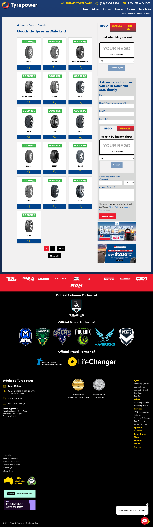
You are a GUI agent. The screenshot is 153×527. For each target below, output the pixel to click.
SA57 (80, 131)
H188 (54, 62)
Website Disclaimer (11, 461)
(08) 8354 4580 (109, 3)
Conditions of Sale (32, 523)
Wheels (95, 9)
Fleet (124, 13)
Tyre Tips (137, 396)
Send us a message (16, 403)
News (139, 13)
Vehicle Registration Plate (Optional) (109, 178)
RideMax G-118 (29, 97)
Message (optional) (107, 187)
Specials (119, 9)
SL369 (54, 201)
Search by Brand (141, 390)
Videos (147, 13)
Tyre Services (139, 421)
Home (21, 25)
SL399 (29, 236)
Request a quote (136, 3)
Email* (102, 111)
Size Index (7, 455)
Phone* (112, 103)
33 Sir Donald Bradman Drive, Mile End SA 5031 (22, 392)
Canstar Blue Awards (11, 464)
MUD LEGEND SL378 (80, 62)
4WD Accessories (141, 412)
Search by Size (140, 387)
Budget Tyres (8, 468)
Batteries (137, 415)
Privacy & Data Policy (17, 523)
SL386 (80, 201)
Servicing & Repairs (142, 418)
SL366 (29, 201)
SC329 (54, 166)
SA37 (54, 131)
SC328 (29, 166)
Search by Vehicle (141, 384)
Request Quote (108, 216)
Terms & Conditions (11, 458)
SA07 (29, 131)
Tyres (85, 9)
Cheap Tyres (8, 471)
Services (107, 9)
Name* (102, 95)
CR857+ (29, 62)
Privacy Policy (114, 207)
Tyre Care (138, 393)
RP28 (80, 97)
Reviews (131, 13)
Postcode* (103, 119)
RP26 (54, 97)
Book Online (145, 9)
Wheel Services (140, 424)
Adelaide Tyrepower (76, 3)
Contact (131, 9)
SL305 (80, 166)
